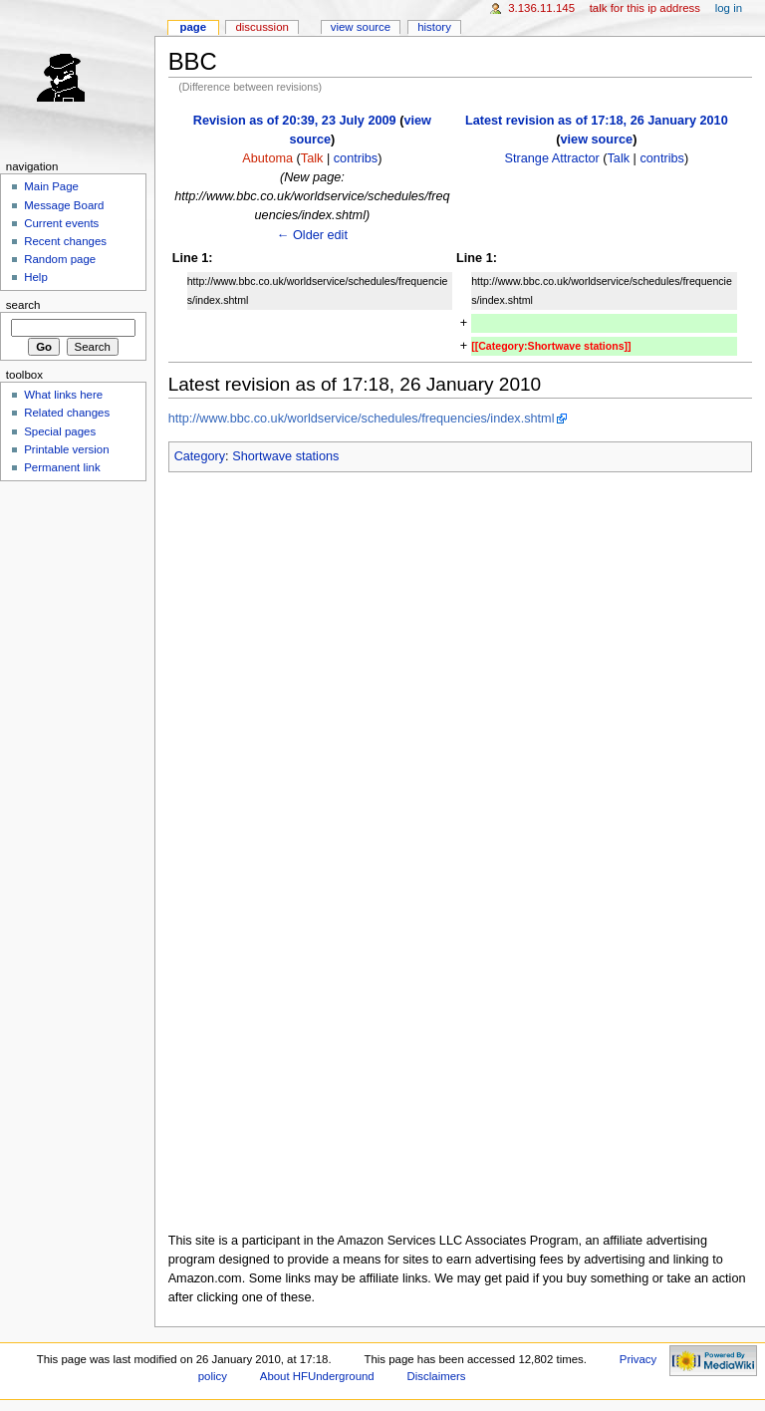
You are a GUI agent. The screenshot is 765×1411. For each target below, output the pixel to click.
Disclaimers (436, 1376)
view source (597, 139)
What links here (63, 395)
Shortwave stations (285, 456)
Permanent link (62, 467)
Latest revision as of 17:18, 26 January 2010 (596, 121)
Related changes (67, 413)
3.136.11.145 (541, 8)
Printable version (66, 449)
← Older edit (312, 235)
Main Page (51, 186)
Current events (61, 223)
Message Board (64, 205)
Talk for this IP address (645, 8)
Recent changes (65, 241)
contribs (356, 158)
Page (192, 27)
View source (360, 27)
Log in (728, 8)
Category (199, 456)
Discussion (261, 27)
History (434, 27)
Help (36, 277)
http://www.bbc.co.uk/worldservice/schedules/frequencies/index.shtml (361, 418)
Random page (60, 259)
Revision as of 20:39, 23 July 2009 (294, 121)
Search (23, 305)
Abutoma (267, 158)
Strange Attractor (552, 158)
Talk (312, 158)
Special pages (60, 431)
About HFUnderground (317, 1376)
